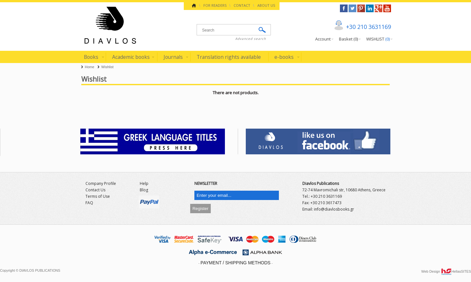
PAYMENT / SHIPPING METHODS (235, 262)
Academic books (131, 56)
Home (89, 67)
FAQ (89, 202)
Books (91, 56)
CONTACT (242, 5)
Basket (348, 39)
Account (323, 39)
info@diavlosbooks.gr (334, 209)
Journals (173, 56)
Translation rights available (229, 56)
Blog (144, 190)
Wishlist (107, 67)
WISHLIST (378, 39)
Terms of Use (97, 196)
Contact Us (95, 190)
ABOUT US (266, 5)
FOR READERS (215, 5)
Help (144, 183)
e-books (284, 56)
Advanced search (250, 38)
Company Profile (100, 183)
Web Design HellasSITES (446, 271)
